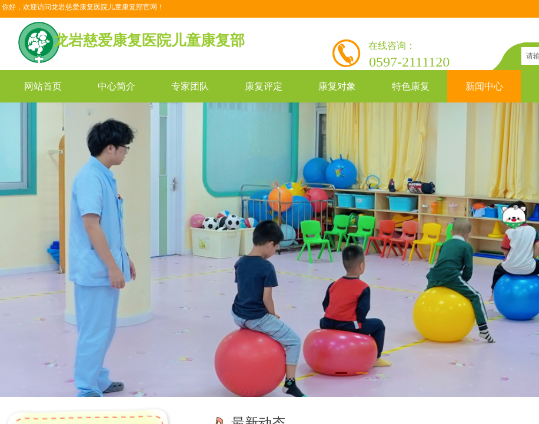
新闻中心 (484, 86)
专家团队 (190, 86)
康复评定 (263, 86)
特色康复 (411, 86)
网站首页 (43, 86)
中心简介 (116, 86)
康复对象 (337, 86)
